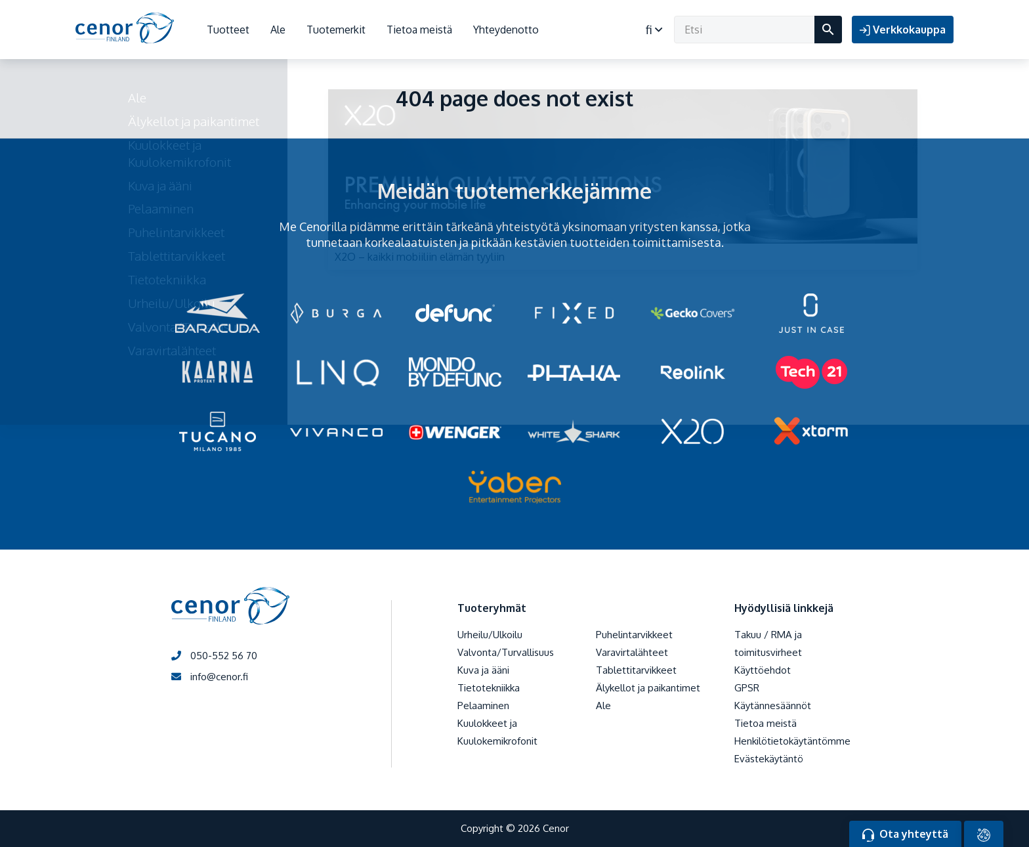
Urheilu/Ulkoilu (489, 634)
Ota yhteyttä (905, 834)
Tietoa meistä (419, 29)
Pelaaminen (483, 705)
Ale (277, 29)
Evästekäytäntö (768, 758)
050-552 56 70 (214, 655)
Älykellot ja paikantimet (648, 688)
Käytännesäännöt (772, 705)
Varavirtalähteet (632, 652)
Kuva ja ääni (483, 670)
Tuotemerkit (336, 29)
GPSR (746, 688)
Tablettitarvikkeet (636, 670)
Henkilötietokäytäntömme (792, 741)
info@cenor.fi (209, 676)
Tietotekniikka (488, 688)
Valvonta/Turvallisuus (505, 652)
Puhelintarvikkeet (634, 634)
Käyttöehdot (762, 670)
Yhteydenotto (506, 29)
